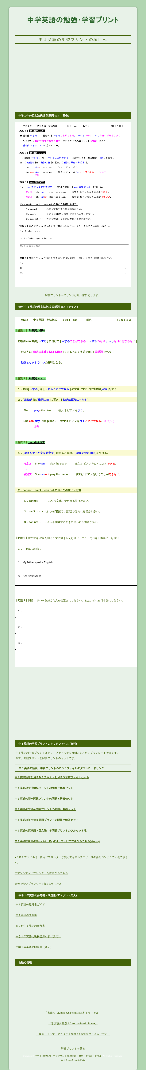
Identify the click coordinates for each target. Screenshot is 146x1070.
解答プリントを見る (73, 1048)
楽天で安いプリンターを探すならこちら (39, 883)
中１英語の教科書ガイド (30, 904)
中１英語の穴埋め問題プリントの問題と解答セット (45, 809)
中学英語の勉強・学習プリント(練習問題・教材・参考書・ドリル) (68, 1056)
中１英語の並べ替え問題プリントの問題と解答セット (47, 819)
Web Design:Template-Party (73, 1060)
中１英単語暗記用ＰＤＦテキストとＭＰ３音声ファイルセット (52, 777)
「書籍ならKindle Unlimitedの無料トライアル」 (73, 1012)
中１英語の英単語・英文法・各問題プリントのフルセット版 (50, 830)
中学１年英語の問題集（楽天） (34, 947)
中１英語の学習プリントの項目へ (73, 39)
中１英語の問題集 (26, 915)
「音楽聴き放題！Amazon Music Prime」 (73, 1023)
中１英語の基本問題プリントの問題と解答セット (44, 798)
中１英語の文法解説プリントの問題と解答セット (44, 787)
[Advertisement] (73, 80)
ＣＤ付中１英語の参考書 (30, 925)
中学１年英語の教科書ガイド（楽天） (38, 936)
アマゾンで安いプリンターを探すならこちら (41, 873)
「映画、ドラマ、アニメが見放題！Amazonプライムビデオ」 (73, 1034)
